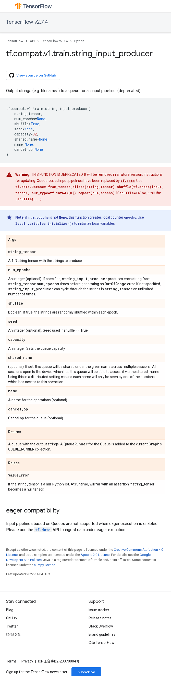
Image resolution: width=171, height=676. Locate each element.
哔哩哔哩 (13, 634)
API (32, 41)
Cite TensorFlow (101, 643)
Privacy (27, 661)
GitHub (11, 618)
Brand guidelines (102, 634)
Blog (9, 610)
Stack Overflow (101, 626)
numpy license (44, 565)
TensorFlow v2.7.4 (27, 22)
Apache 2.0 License (95, 555)
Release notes (100, 618)
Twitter (12, 626)
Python (79, 41)
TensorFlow (14, 41)
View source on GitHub (32, 75)
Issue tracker (99, 610)
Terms (11, 661)
